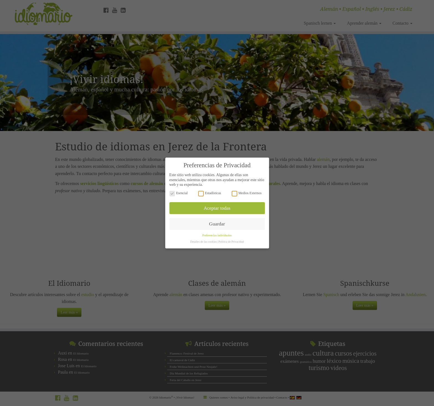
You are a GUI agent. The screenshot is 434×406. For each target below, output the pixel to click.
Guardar (217, 218)
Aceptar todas (217, 202)
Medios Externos (247, 187)
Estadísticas (209, 187)
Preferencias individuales (217, 230)
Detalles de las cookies (203, 236)
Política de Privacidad (231, 236)
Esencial (178, 187)
